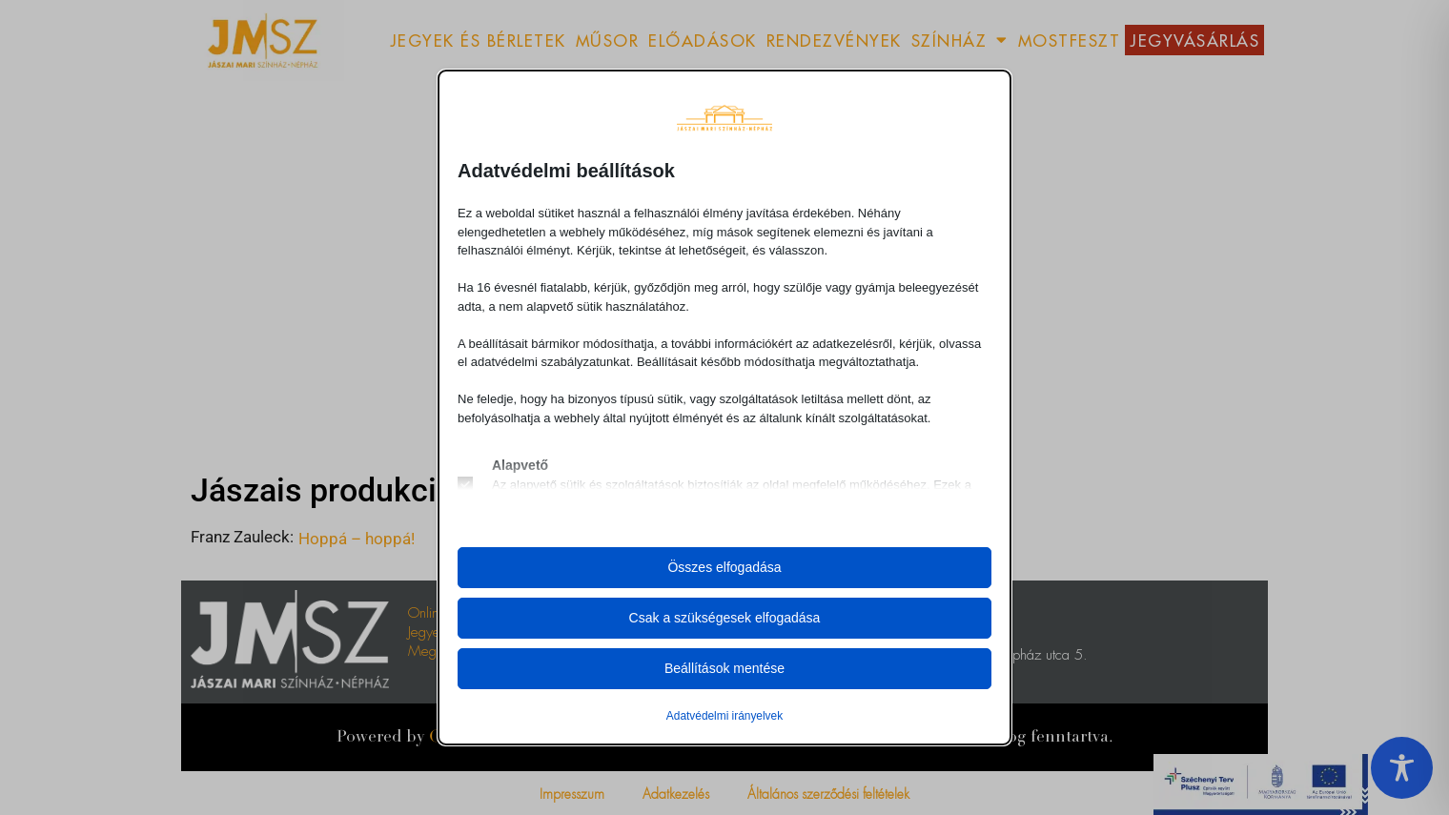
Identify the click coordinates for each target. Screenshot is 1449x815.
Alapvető (520, 465)
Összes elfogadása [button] (724, 567)
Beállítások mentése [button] (724, 668)
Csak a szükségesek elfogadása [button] (725, 617)
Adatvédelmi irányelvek (724, 716)
